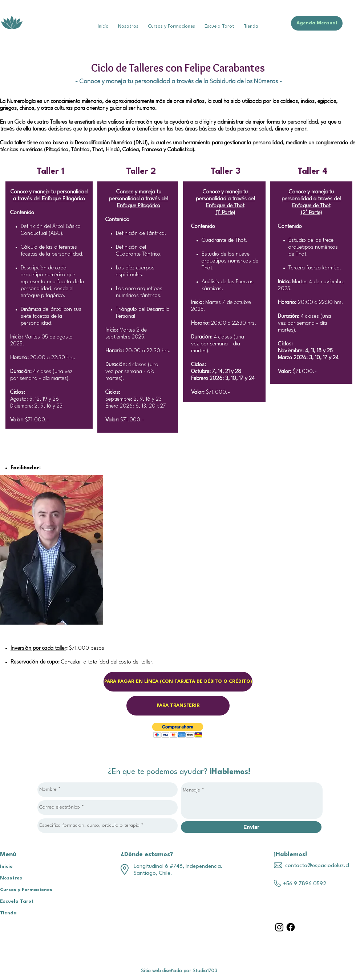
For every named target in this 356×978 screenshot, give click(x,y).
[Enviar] (251, 827)
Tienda (8, 913)
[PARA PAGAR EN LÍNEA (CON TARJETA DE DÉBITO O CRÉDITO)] (178, 682)
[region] (51, 550)
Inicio (6, 866)
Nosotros (11, 878)
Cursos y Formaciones (26, 889)
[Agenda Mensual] (317, 23)
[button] (177, 730)
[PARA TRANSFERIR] (178, 706)
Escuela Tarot (16, 901)
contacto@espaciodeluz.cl (317, 866)
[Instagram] (279, 927)
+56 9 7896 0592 (304, 884)
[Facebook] (290, 927)
